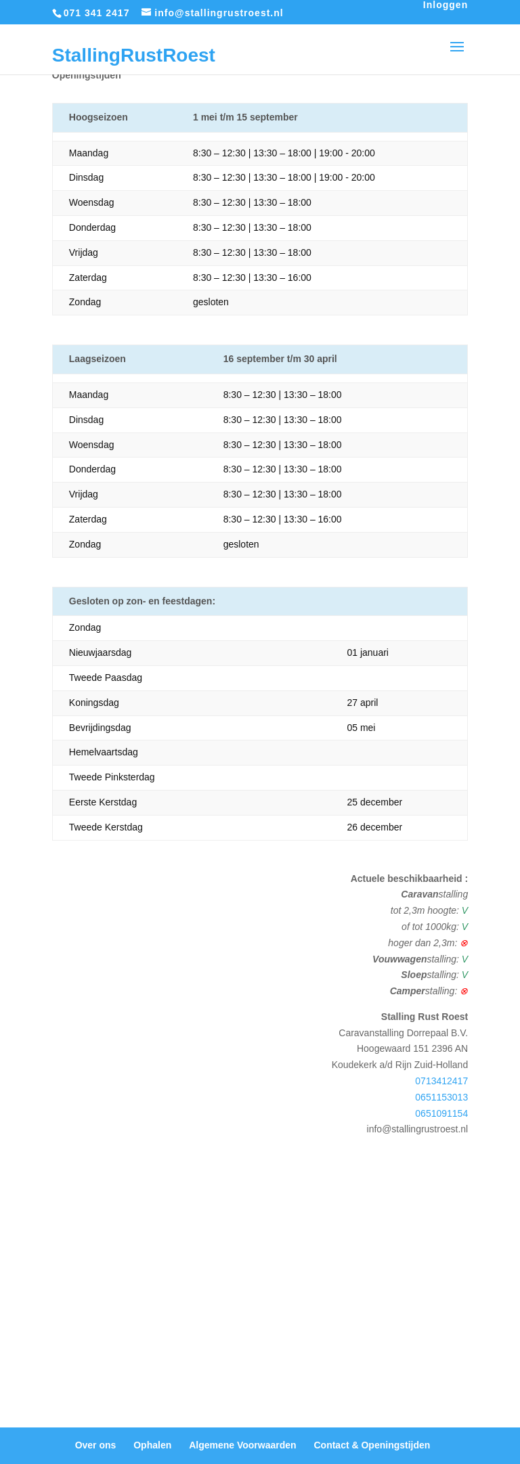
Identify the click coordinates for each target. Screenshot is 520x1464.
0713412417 (441, 1080)
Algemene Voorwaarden (242, 1445)
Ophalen (152, 1445)
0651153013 (441, 1097)
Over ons (95, 1445)
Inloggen (445, 5)
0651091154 (441, 1113)
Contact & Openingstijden (371, 1445)
